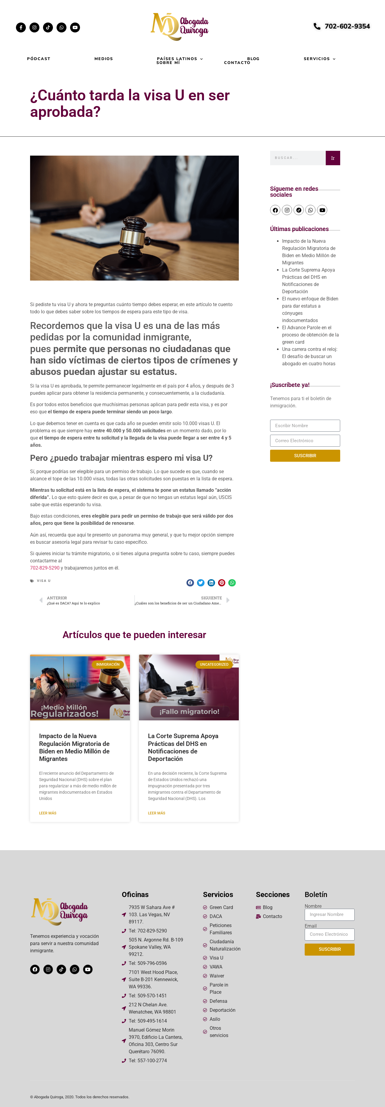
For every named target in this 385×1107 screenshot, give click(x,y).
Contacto (237, 63)
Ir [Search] (333, 158)
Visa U (44, 581)
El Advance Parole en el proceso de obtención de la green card (310, 335)
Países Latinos (180, 59)
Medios (103, 59)
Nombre (313, 906)
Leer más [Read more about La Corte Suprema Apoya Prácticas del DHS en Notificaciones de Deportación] (156, 813)
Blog (253, 59)
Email (311, 926)
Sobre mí (168, 63)
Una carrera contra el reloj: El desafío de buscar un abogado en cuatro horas (309, 356)
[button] (190, 583)
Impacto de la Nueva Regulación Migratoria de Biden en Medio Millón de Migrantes (74, 747)
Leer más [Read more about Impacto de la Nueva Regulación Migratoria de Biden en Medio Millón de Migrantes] (47, 813)
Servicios (320, 59)
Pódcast (39, 59)
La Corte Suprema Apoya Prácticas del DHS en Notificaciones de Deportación (183, 747)
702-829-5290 (45, 568)
